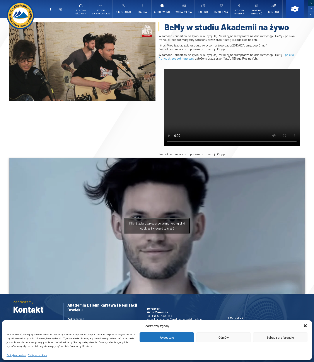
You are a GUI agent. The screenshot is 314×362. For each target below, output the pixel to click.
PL (311, 2)
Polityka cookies (16, 355)
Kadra (143, 8)
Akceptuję (167, 337)
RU (310, 14)
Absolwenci (162, 8)
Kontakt (274, 8)
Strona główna (81, 9)
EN (310, 8)
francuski (165, 58)
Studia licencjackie (101, 9)
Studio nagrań (239, 9)
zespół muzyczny (183, 58)
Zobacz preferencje (280, 337)
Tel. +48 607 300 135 (159, 315)
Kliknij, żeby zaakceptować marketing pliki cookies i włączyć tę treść (157, 225)
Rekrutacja (123, 8)
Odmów (223, 337)
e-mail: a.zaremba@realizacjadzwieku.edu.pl (174, 319)
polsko (289, 55)
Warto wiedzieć (257, 9)
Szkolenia (221, 8)
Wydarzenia (184, 8)
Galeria (203, 8)
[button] (305, 326)
